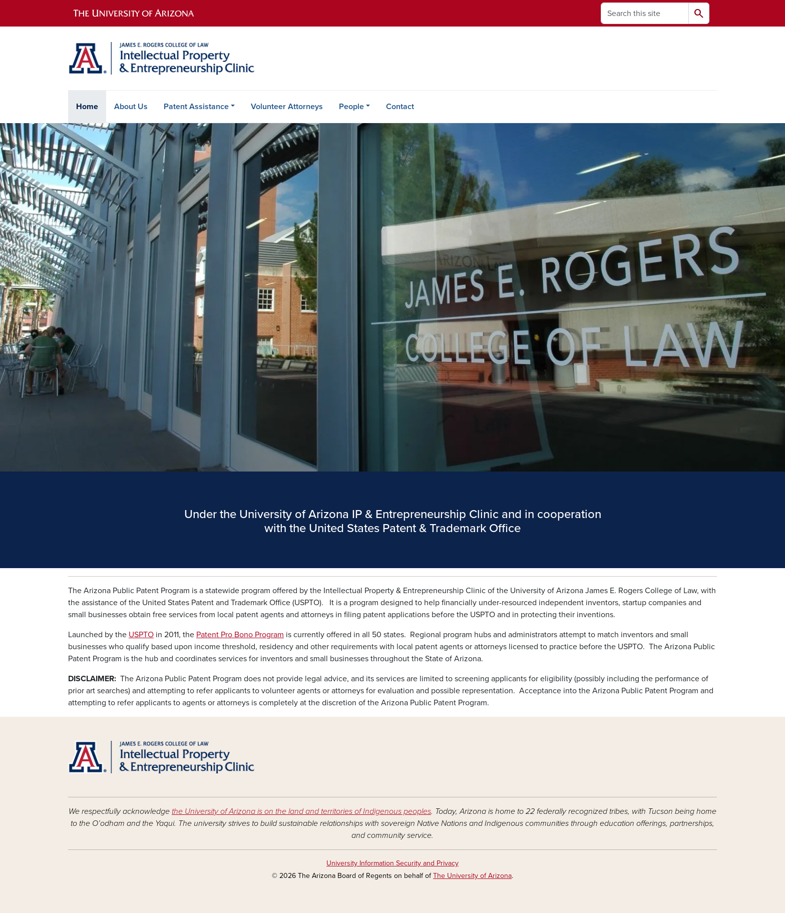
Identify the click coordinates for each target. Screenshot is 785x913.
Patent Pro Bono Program (240, 635)
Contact (400, 107)
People (351, 107)
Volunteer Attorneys (287, 107)
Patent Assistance (196, 107)
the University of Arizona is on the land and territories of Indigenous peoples (301, 811)
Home (87, 107)
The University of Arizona (472, 875)
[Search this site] (645, 13)
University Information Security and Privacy (392, 863)
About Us (131, 107)
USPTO (141, 635)
